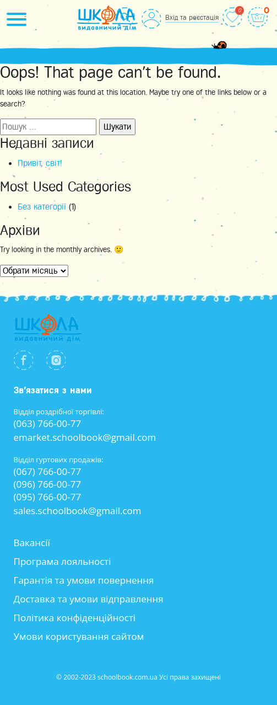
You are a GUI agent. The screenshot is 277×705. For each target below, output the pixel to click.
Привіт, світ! (40, 163)
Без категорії (42, 207)
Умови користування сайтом (79, 636)
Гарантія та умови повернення (84, 580)
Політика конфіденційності (75, 617)
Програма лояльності (62, 561)
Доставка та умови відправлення (89, 598)
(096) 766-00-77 (48, 484)
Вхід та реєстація (192, 17)
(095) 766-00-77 (48, 496)
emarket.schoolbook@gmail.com (85, 437)
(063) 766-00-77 (48, 423)
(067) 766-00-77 (48, 471)
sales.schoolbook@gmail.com (78, 510)
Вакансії (32, 542)
